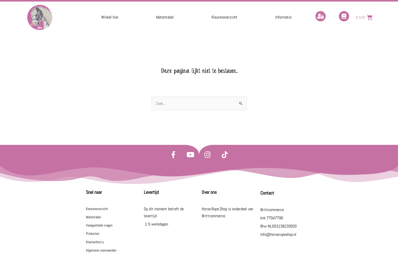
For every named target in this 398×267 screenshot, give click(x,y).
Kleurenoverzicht (224, 17)
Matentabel (165, 17)
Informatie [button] (283, 17)
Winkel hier (110, 17)
